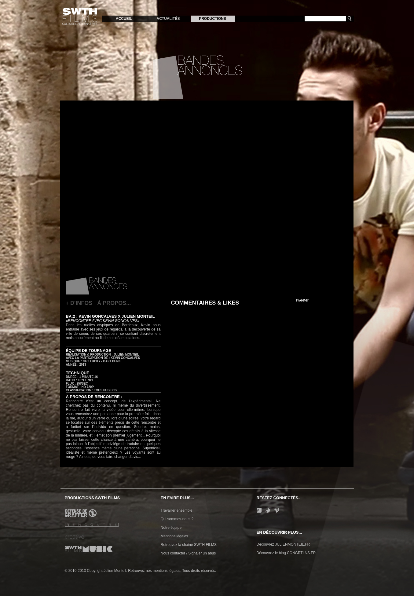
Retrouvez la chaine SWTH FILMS (189, 545)
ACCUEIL (124, 18)
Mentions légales (174, 536)
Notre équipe (171, 527)
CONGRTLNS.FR (301, 553)
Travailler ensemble (176, 510)
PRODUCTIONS (212, 18)
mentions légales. (167, 571)
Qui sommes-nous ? (177, 519)
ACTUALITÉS (168, 18)
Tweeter (302, 300)
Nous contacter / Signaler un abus (188, 553)
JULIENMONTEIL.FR (292, 544)
